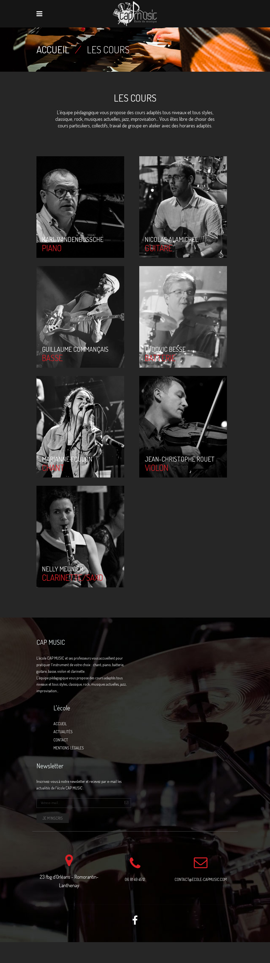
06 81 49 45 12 (135, 879)
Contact (60, 740)
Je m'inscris (52, 818)
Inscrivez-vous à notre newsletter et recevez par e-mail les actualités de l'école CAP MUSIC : (78, 784)
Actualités (63, 731)
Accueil (52, 49)
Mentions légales (68, 748)
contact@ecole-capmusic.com (201, 879)
